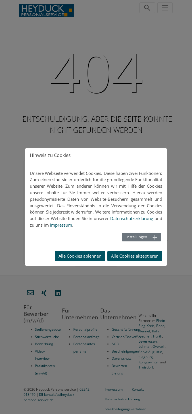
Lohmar (145, 346)
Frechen (145, 336)
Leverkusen (148, 341)
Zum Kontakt (147, 231)
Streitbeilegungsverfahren (125, 409)
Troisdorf (146, 367)
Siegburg (146, 357)
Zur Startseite (95, 252)
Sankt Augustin (150, 351)
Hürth (157, 336)
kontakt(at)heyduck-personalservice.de (49, 397)
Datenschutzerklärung (122, 399)
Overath (159, 346)
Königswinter (149, 362)
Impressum (114, 389)
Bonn (160, 325)
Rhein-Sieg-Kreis (152, 323)
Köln (155, 331)
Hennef (144, 331)
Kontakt (138, 389)
